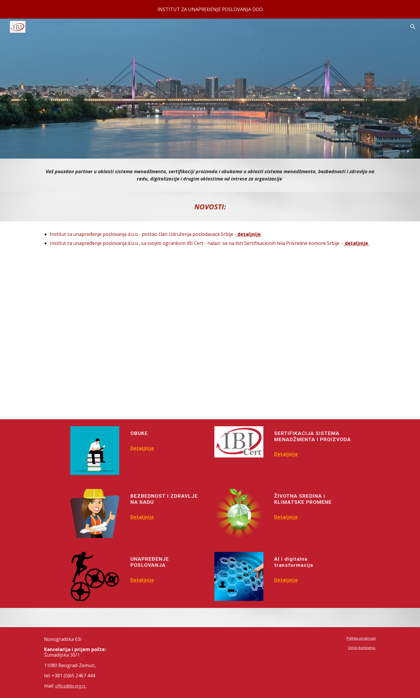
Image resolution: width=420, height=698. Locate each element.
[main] (210, 175)
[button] (413, 27)
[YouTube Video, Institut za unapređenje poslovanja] (209, 337)
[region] (210, 9)
